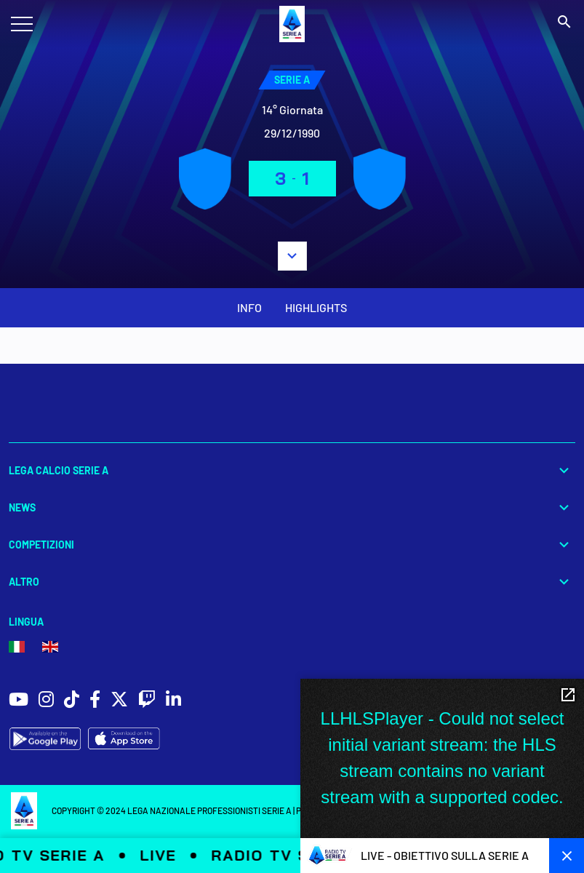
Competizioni (292, 544)
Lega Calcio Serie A (292, 470)
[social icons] (18, 701)
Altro (292, 582)
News (292, 507)
